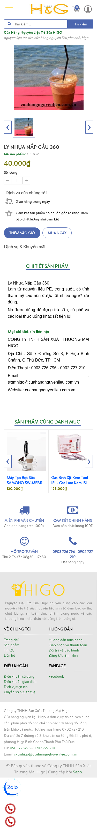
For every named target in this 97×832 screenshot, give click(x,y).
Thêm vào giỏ (22, 233)
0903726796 (20, 748)
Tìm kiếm (80, 24)
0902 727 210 (44, 748)
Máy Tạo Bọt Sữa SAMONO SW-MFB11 (24, 480)
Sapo (77, 772)
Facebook (56, 676)
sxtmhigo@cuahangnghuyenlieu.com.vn (45, 754)
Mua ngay (57, 233)
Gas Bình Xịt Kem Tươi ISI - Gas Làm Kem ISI (69, 480)
